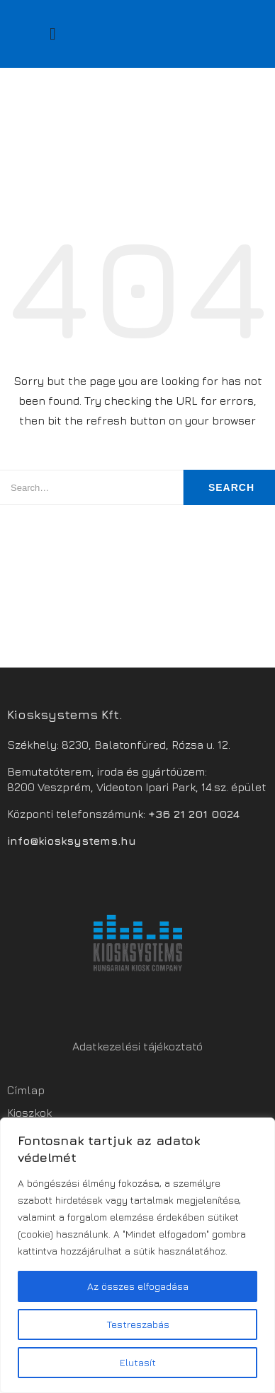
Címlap (26, 1090)
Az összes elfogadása (138, 1286)
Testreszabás (137, 1324)
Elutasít (138, 1362)
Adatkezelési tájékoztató (137, 1046)
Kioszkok (29, 1112)
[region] (137, 1255)
